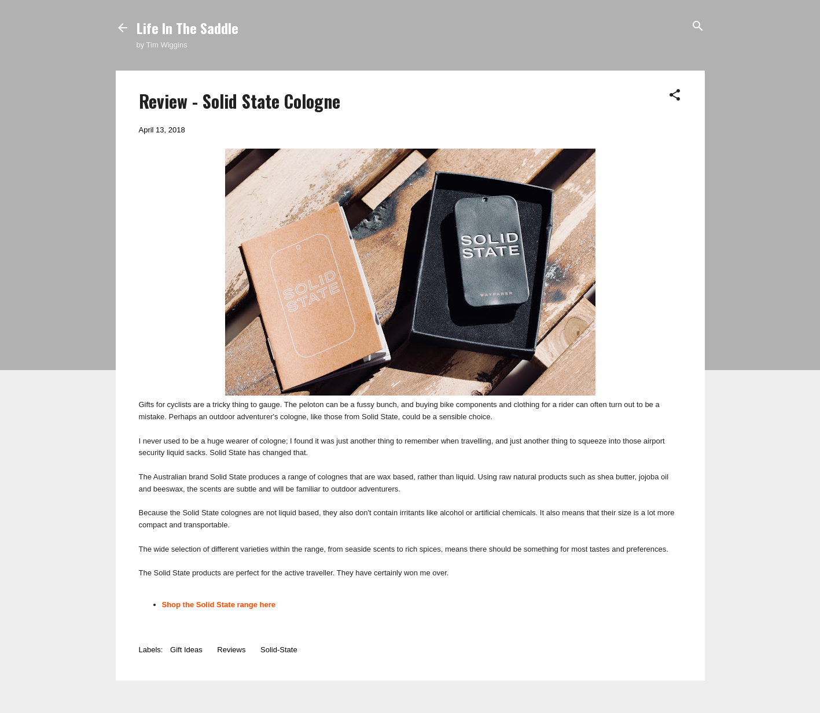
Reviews (231, 649)
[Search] (698, 27)
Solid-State (278, 649)
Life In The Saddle (187, 27)
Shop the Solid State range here (218, 604)
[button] (675, 96)
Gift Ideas (186, 649)
